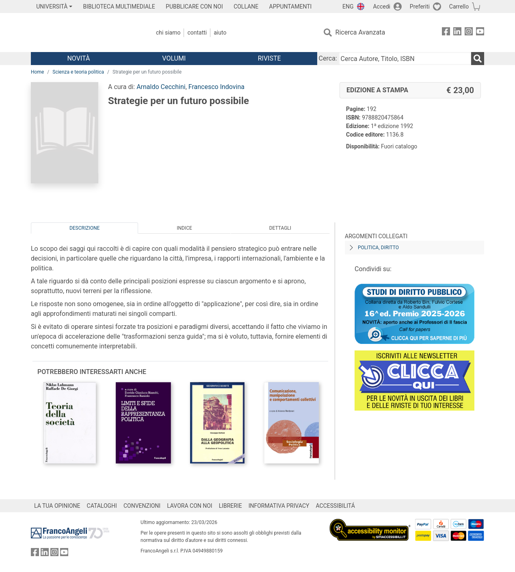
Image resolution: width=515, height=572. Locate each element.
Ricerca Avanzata (360, 32)
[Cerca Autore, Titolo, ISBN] (405, 58)
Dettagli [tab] (280, 228)
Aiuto (220, 32)
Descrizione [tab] (84, 228)
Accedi (381, 6)
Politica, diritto (378, 247)
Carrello (459, 6)
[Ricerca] (477, 58)
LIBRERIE (230, 505)
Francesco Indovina (216, 87)
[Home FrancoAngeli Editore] (84, 32)
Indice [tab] (184, 228)
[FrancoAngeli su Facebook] (446, 32)
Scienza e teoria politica (78, 72)
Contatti (197, 32)
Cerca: (328, 58)
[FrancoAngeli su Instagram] (469, 32)
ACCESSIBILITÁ (335, 505)
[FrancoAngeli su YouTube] (480, 32)
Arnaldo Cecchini (160, 87)
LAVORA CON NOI (189, 505)
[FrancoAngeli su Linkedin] (457, 32)
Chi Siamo (168, 32)
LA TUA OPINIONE (57, 505)
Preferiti (420, 6)
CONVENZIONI (141, 505)
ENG (347, 6)
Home (37, 72)
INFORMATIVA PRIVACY (279, 505)
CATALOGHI (102, 505)
